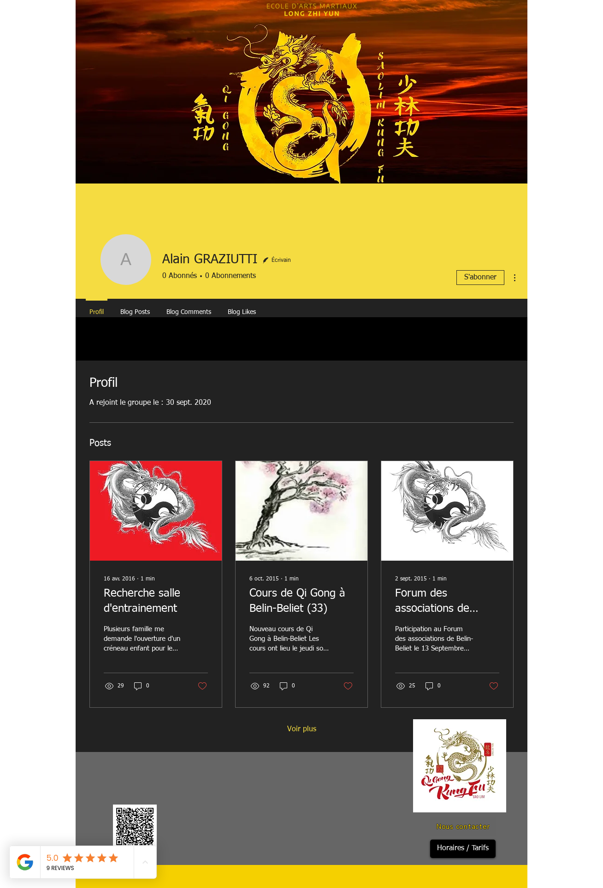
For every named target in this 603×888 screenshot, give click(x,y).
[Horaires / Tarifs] (463, 849)
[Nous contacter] (463, 826)
